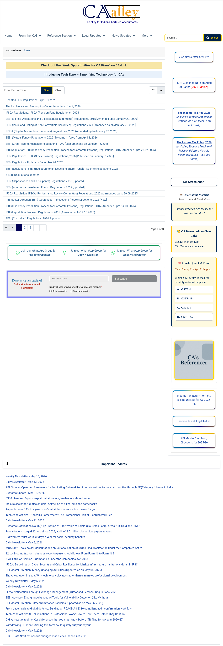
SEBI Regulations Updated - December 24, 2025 (34, 162)
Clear (58, 90)
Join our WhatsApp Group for (39, 252)
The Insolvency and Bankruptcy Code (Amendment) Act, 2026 (43, 106)
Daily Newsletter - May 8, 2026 (24, 542)
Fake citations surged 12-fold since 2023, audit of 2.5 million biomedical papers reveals (59, 531)
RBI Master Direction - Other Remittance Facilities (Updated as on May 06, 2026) (54, 603)
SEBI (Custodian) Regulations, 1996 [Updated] (33, 218)
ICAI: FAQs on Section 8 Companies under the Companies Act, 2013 (47, 559)
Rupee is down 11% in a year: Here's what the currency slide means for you (51, 509)
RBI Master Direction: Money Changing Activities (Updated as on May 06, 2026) (54, 570)
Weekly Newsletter (81, 291)
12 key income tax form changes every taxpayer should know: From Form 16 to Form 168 (60, 553)
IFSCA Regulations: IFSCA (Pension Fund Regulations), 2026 (42, 112)
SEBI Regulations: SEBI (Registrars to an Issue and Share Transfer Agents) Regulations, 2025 (62, 168)
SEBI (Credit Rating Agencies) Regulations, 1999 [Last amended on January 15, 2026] (57, 143)
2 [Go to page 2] (24, 227)
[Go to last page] (43, 227)
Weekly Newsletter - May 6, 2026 (25, 581)
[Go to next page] (36, 227)
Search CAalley (173, 32)
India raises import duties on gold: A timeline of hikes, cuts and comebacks (51, 504)
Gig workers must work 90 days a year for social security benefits (45, 537)
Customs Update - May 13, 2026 (25, 493)
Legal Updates (91, 35)
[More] (150, 35)
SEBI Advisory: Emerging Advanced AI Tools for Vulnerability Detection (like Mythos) (57, 597)
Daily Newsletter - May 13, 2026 (25, 482)
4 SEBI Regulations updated (22, 175)
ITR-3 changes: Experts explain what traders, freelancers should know (48, 498)
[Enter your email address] (79, 278)
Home (8, 35)
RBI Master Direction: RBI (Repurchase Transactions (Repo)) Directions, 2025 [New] (56, 199)
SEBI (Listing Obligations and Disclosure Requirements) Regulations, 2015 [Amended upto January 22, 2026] (71, 118)
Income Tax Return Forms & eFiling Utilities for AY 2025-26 (194, 400)
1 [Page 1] (19, 227)
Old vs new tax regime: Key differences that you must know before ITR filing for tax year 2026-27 (64, 619)
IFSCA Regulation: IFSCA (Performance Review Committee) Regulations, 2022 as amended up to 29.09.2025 (71, 193)
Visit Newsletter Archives (194, 57)
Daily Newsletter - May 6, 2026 (24, 586)
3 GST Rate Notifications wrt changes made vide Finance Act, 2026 (46, 636)
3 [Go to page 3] (30, 227)
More (144, 35)
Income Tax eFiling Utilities (194, 421)
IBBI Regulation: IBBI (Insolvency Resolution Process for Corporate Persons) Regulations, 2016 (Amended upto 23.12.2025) (81, 150)
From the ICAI (28, 35)
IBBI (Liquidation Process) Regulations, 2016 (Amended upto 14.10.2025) (50, 212)
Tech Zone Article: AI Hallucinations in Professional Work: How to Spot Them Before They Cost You (66, 614)
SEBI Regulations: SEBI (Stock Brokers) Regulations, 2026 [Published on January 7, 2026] (60, 156)
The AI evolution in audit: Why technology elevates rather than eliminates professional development (66, 575)
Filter (47, 90)
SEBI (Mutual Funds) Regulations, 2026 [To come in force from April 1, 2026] (52, 137)
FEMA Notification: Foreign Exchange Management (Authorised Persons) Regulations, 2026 (61, 592)
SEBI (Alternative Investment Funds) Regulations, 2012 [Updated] (45, 187)
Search (212, 37)
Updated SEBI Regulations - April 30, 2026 (31, 100)
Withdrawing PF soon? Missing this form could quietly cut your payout (48, 625)
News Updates (121, 35)
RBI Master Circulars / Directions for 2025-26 (194, 440)
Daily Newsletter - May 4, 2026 (24, 630)
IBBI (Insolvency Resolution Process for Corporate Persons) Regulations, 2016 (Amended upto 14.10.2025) (71, 206)
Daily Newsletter (59, 291)
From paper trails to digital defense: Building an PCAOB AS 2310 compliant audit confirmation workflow (69, 608)
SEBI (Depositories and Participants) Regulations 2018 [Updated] (45, 181)
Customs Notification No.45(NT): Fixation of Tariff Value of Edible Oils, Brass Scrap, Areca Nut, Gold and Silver (72, 526)
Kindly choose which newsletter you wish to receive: (75, 287)
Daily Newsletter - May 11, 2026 (25, 520)
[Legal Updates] (103, 35)
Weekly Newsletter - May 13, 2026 (26, 476)
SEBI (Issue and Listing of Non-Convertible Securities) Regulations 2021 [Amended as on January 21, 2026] (71, 125)
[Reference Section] (74, 35)
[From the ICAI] (39, 35)
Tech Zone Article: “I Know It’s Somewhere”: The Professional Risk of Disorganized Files (59, 515)
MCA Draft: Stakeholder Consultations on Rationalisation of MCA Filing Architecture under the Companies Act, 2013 (76, 548)
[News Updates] (133, 35)
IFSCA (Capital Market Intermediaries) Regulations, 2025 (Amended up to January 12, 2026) (61, 131)
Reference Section (59, 35)
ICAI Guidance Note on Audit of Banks (194, 85)
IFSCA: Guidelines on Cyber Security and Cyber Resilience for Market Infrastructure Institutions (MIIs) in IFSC (72, 564)
